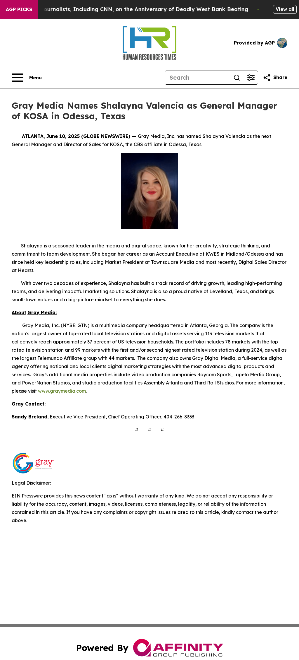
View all (285, 9)
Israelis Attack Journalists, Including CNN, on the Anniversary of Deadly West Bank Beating (132, 9)
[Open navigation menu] (27, 77)
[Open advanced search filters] (251, 77)
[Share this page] (275, 77)
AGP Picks (19, 9)
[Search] (197, 77)
